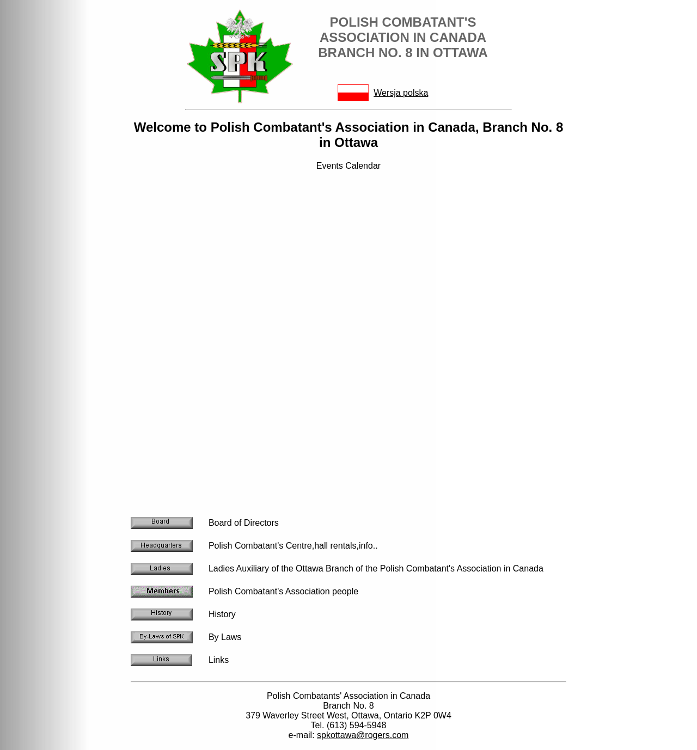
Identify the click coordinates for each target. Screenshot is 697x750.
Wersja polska (401, 92)
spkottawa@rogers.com (362, 735)
